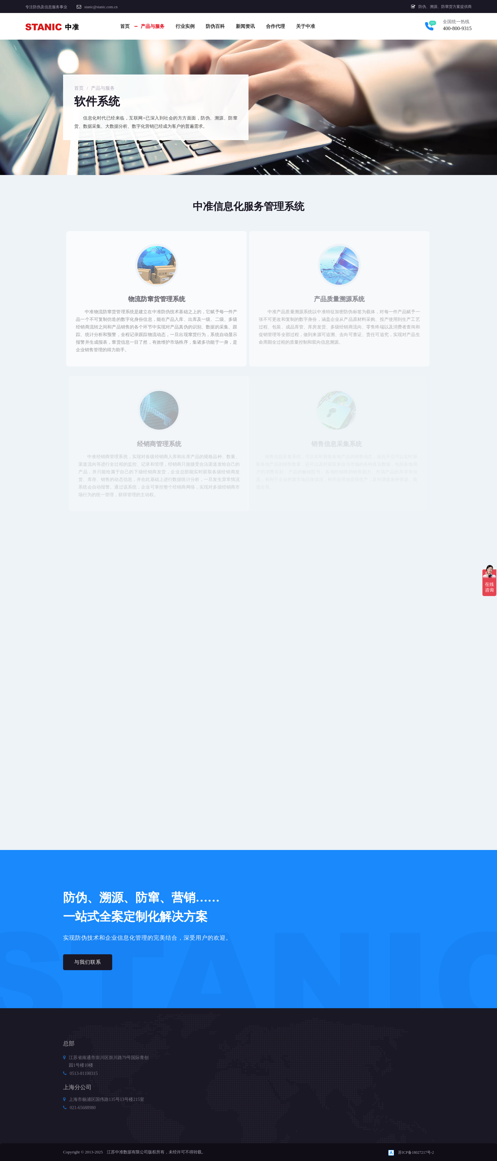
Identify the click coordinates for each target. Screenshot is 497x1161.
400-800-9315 (457, 28)
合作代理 (275, 26)
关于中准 (305, 26)
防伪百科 (215, 26)
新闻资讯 (245, 26)
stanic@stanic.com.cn (101, 7)
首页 (125, 26)
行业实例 (185, 26)
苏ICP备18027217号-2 (416, 1152)
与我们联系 (87, 962)
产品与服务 (153, 26)
